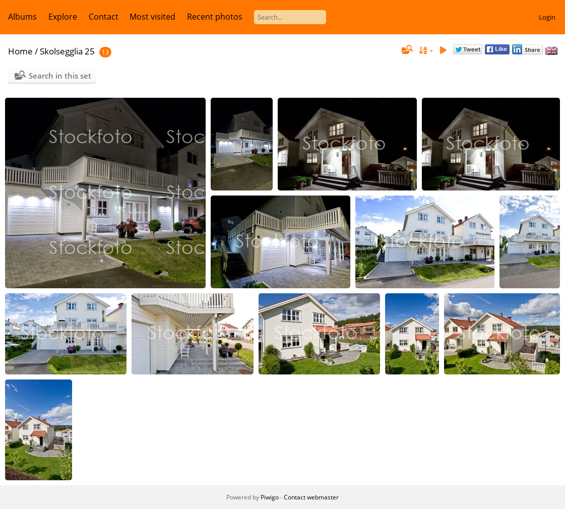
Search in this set (60, 76)
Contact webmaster (311, 497)
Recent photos (214, 16)
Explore (62, 16)
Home (20, 51)
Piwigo (270, 497)
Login (547, 17)
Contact (103, 16)
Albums (22, 16)
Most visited (152, 16)
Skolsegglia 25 (67, 51)
